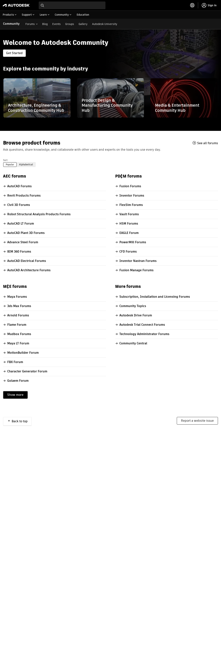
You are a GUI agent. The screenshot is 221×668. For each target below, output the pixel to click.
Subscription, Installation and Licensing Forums (154, 296)
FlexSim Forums (131, 205)
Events (56, 24)
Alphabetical (26, 164)
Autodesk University (104, 24)
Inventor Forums (131, 195)
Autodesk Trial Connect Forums (142, 324)
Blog (45, 24)
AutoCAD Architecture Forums (29, 270)
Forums (30, 24)
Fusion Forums (130, 186)
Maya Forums (17, 296)
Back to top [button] (20, 421)
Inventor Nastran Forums (138, 261)
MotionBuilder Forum (23, 352)
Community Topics (132, 306)
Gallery (83, 24)
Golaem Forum (18, 380)
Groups (69, 24)
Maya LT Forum (18, 343)
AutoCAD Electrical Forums (26, 261)
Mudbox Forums (19, 334)
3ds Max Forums (19, 306)
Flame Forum (16, 324)
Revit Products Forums (24, 195)
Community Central (133, 343)
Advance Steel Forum (22, 242)
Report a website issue (197, 420)
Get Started (14, 53)
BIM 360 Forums (19, 251)
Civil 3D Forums (18, 205)
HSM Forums (128, 223)
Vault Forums (129, 214)
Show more (15, 395)
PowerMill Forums (132, 242)
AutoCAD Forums (19, 186)
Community (11, 24)
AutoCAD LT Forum (20, 223)
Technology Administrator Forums (144, 334)
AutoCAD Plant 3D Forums (26, 233)
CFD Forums (128, 251)
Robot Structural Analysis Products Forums (39, 214)
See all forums (207, 143)
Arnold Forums (18, 315)
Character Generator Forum (27, 371)
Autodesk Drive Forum (135, 315)
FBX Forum (15, 362)
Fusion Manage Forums (136, 270)
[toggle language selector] (192, 5)
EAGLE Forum (129, 233)
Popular (10, 164)
